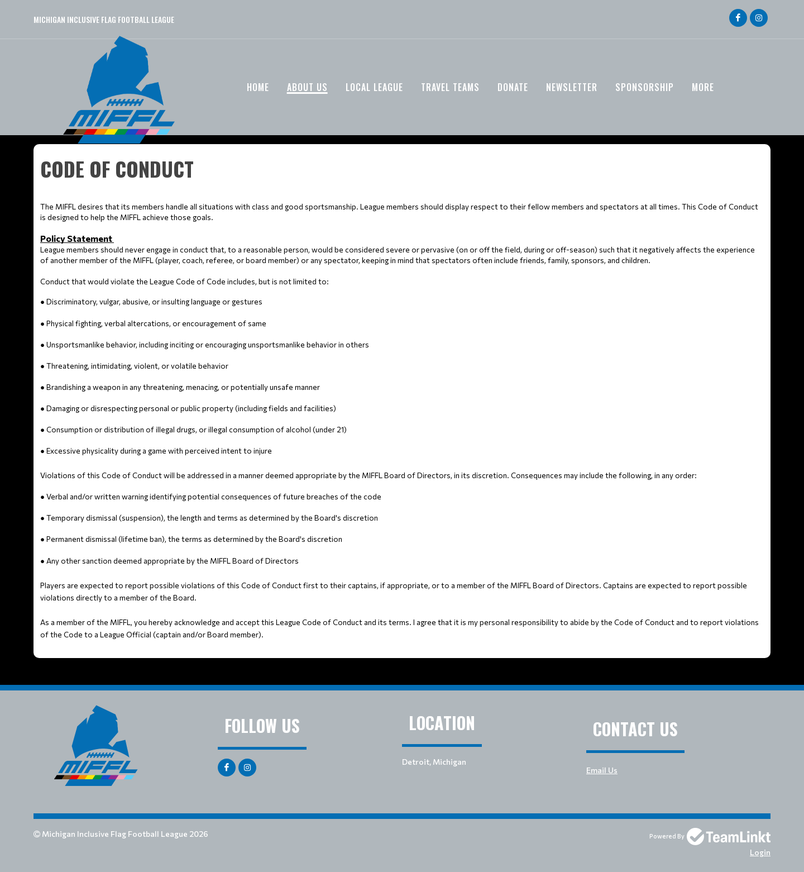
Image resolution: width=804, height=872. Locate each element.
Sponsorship (644, 87)
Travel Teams (450, 87)
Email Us (602, 770)
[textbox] (402, 397)
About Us (307, 87)
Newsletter (571, 87)
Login (760, 852)
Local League (374, 87)
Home (258, 87)
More (703, 87)
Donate (512, 87)
